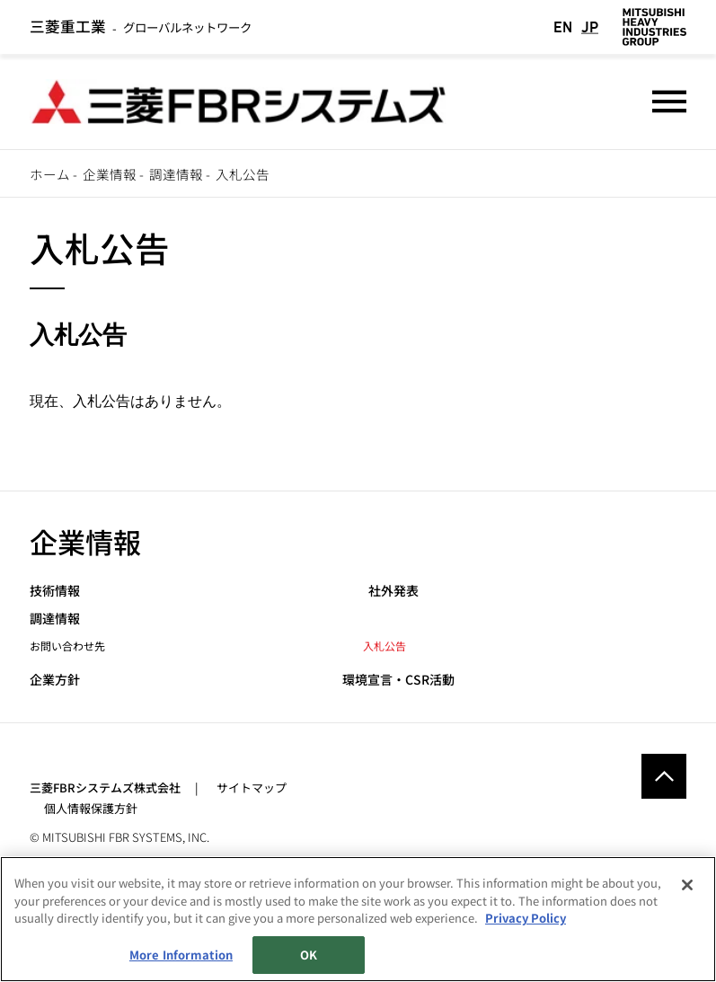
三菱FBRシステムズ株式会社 (105, 784)
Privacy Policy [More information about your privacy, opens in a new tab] (525, 917)
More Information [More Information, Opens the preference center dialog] (181, 954)
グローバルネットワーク (140, 26)
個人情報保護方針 (90, 805)
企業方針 (55, 677)
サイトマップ (252, 784)
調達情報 (176, 173)
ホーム (50, 173)
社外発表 (393, 587)
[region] (358, 919)
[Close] (687, 885)
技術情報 (55, 587)
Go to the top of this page (663, 773)
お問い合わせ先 (67, 642)
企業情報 (110, 173)
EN (562, 26)
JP (589, 26)
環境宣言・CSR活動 (398, 677)
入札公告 (384, 642)
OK (308, 954)
